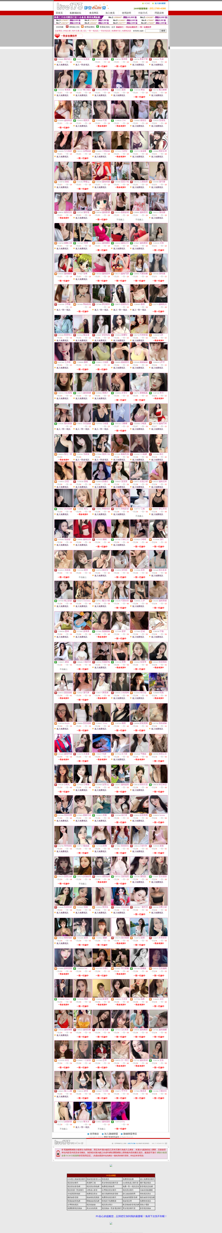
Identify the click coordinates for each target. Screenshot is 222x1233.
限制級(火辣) (74, 27)
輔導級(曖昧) (90, 27)
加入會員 (110, 13)
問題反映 (159, 13)
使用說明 (126, 13)
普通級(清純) (105, 27)
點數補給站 (75, 13)
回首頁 (59, 13)
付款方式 (142, 13)
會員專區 (93, 13)
